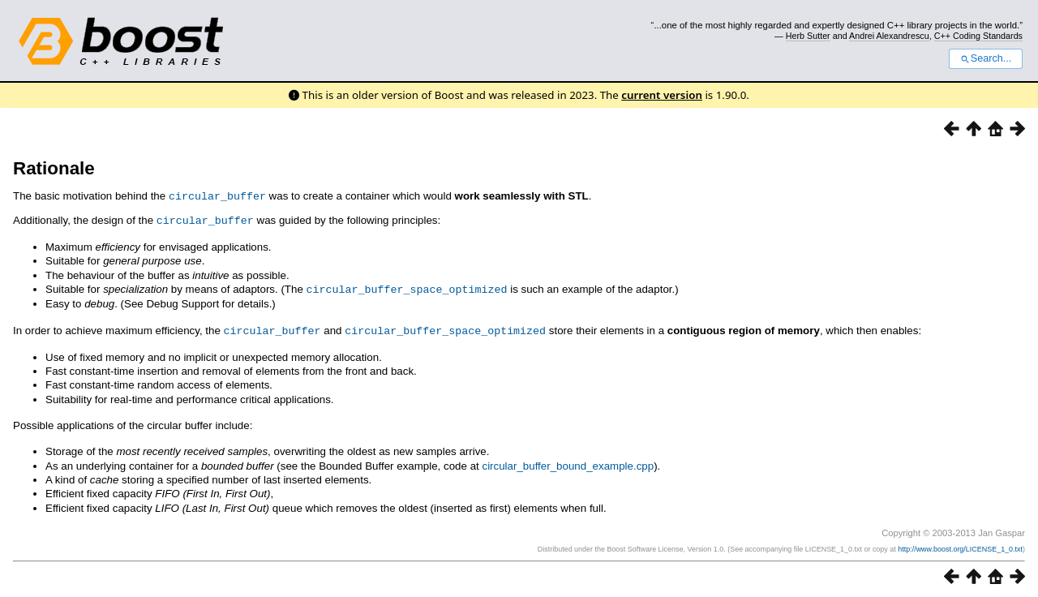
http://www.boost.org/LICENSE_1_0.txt (960, 546)
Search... (985, 58)
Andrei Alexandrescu (889, 36)
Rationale (54, 168)
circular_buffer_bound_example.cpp (568, 463)
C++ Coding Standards (978, 36)
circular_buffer (217, 195)
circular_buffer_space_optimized (407, 287)
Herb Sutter (808, 36)
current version (661, 95)
